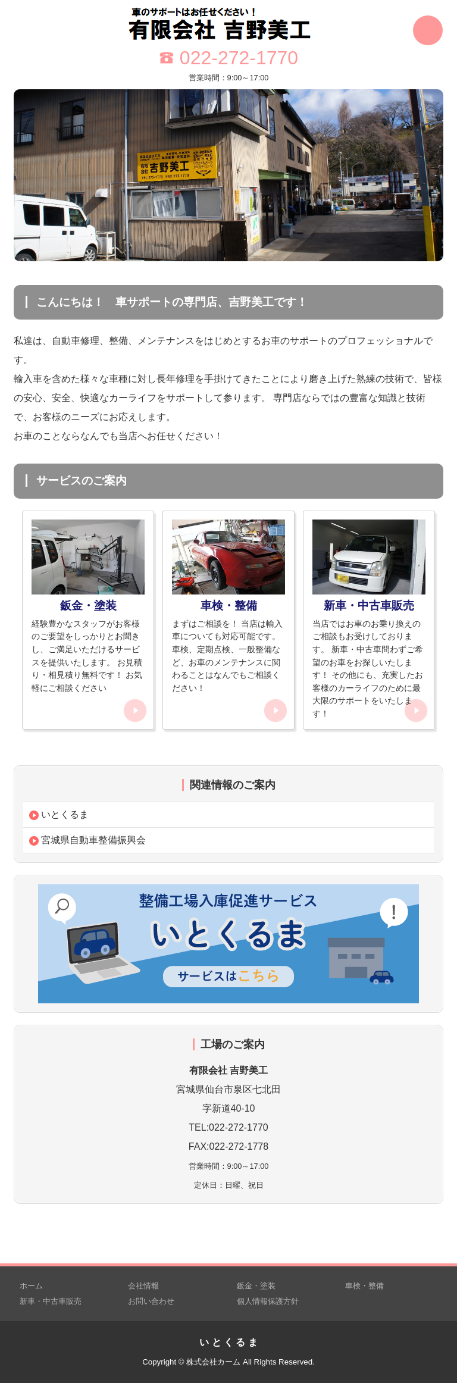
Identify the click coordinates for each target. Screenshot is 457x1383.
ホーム (31, 1285)
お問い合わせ (151, 1301)
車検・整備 (364, 1285)
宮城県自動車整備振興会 (87, 840)
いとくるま (59, 814)
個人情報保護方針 (268, 1301)
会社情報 (143, 1285)
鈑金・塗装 (256, 1285)
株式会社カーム (213, 1361)
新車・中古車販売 (51, 1301)
